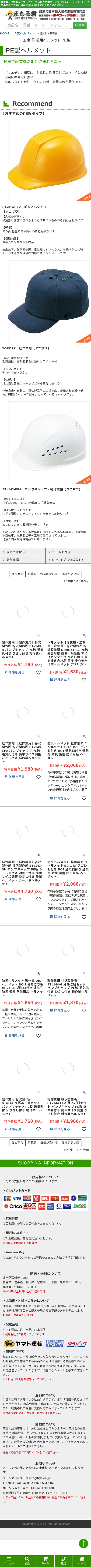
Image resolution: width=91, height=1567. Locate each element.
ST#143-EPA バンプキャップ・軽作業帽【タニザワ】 (42, 489)
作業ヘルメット (25, 33)
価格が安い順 (49, 574)
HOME (5, 33)
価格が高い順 (70, 574)
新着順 (32, 574)
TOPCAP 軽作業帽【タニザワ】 (26, 348)
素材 (43, 33)
